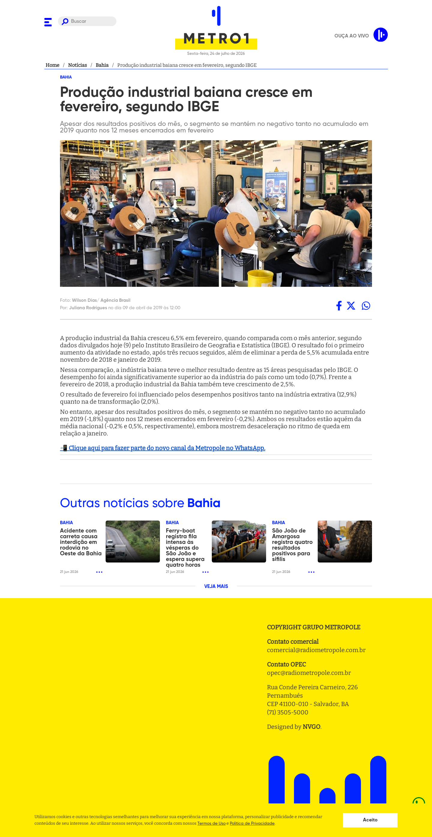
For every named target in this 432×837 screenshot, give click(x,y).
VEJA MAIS (216, 586)
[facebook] (339, 305)
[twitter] (351, 305)
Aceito (370, 820)
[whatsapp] (366, 305)
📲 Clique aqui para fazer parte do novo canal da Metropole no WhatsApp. (162, 448)
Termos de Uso (211, 823)
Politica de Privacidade (252, 823)
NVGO (311, 726)
